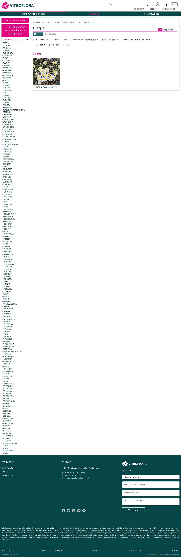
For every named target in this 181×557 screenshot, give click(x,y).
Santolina (7, 386)
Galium (6, 199)
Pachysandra (9, 319)
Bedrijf (153, 9)
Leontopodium (9, 264)
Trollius (7, 433)
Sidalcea (6, 406)
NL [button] (173, 4)
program (112, 40)
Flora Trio (7, 192)
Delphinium (8, 162)
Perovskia (7, 327)
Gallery (38, 34)
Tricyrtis (7, 431)
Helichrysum (9, 219)
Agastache (7, 56)
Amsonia (6, 66)
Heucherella (9, 227)
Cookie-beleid (6, 550)
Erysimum (7, 180)
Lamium (6, 257)
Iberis (5, 244)
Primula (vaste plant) (12, 352)
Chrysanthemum (10, 144)
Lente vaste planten (15, 20)
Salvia (5, 381)
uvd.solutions (175, 555)
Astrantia (7, 98)
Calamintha (8, 122)
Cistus (6, 147)
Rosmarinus (8, 371)
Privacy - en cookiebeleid (52, 550)
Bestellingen (151, 14)
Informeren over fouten (9, 555)
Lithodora (7, 279)
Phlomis (6, 332)
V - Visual (56, 40)
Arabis (6, 83)
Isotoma (6, 247)
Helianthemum (9, 214)
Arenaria (7, 85)
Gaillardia (7, 197)
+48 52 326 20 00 (70, 475)
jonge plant (168, 30)
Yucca (5, 453)
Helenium (7, 212)
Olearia (6, 312)
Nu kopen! (94, 14)
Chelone (6, 142)
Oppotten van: (127, 40)
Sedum (6, 399)
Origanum (7, 316)
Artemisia (7, 90)
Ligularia (7, 272)
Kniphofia (7, 252)
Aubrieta (7, 100)
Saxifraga (7, 391)
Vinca (5, 446)
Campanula (8, 125)
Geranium (7, 204)
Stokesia (6, 416)
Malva (5, 294)
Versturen (133, 510)
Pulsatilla (7, 359)
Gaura (5, 202)
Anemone (7, 73)
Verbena (6, 438)
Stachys (6, 414)
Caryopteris (8, 127)
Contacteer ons (169, 9)
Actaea (6, 51)
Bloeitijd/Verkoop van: (45, 45)
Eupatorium (8, 182)
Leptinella (7, 267)
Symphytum (8, 419)
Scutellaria (8, 396)
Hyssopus (7, 242)
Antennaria (8, 75)
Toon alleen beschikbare (73, 40)
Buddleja (7, 117)
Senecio (6, 404)
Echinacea (7, 169)
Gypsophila (8, 209)
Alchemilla (8, 61)
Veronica (7, 441)
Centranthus (9, 132)
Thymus (6, 426)
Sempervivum (9, 401)
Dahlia (6, 157)
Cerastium (7, 135)
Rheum (6, 367)
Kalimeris (7, 249)
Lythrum (7, 292)
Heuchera (7, 224)
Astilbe (6, 95)
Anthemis (7, 78)
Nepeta (6, 307)
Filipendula (8, 189)
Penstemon (8, 324)
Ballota (6, 105)
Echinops (7, 172)
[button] (157, 4)
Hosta (5, 232)
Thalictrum (8, 424)
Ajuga (5, 58)
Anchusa (7, 71)
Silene (6, 409)
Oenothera (8, 309)
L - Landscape (42, 40)
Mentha (6, 299)
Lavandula (7, 259)
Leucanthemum (9, 269)
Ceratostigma (9, 137)
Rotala (6, 374)
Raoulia (6, 364)
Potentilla (7, 349)
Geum (5, 207)
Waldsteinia (8, 451)
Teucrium (7, 421)
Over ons (95, 550)
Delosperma (8, 159)
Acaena (6, 43)
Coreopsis (7, 149)
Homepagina (138, 9)
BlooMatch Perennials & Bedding (14, 111)
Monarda (7, 302)
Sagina (6, 379)
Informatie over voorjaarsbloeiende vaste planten (15, 30)
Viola (5, 448)
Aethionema (8, 53)
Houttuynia (8, 234)
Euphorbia (7, 185)
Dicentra (7, 164)
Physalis (7, 342)
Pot (102, 40)
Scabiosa (7, 394)
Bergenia (7, 108)
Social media (7, 475)
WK (136, 40)
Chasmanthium (9, 139)
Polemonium (8, 347)
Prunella (7, 354)
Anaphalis (7, 68)
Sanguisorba (9, 384)
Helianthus (8, 217)
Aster (5, 93)
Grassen (5, 472)
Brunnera (7, 115)
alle (160, 30)
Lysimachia (7, 289)
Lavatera (7, 262)
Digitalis (6, 167)
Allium (6, 63)
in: (143, 40)
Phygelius (7, 339)
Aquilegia (7, 80)
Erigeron (7, 175)
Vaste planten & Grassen (34, 14)
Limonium (7, 274)
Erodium (7, 177)
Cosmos (6, 154)
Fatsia (5, 187)
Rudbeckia (7, 376)
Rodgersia (7, 369)
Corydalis (7, 152)
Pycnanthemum (9, 362)
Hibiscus (7, 229)
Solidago (7, 411)
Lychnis (6, 287)
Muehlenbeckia (10, 304)
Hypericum (7, 237)
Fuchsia (6, 194)
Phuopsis (7, 337)
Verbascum (8, 436)
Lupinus (6, 284)
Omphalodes (8, 314)
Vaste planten (7, 468)
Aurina (6, 103)
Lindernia (7, 277)
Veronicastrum (10, 443)
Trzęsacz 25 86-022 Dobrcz (74, 473)
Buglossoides (9, 120)
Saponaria (7, 389)
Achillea (6, 48)
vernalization (90, 40)
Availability (50, 34)
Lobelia (6, 282)
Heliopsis (7, 222)
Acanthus (7, 46)
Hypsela (6, 239)
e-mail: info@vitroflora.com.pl (75, 478)
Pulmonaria (8, 357)
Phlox (5, 334)
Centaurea (7, 130)
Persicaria (7, 329)
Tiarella (6, 428)
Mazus (6, 297)
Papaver (6, 322)
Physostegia (8, 344)
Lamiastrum (8, 254)
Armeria (6, 88)
